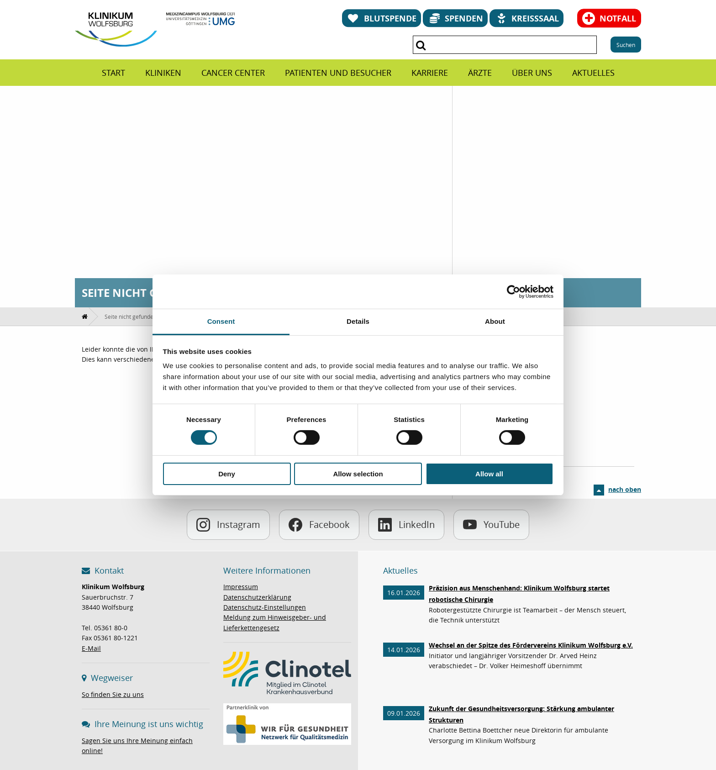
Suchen (625, 44)
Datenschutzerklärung (257, 597)
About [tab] (495, 321)
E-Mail (91, 648)
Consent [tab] (221, 321)
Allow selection (358, 474)
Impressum (240, 586)
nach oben (624, 489)
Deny (226, 474)
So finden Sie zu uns (113, 694)
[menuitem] (113, 72)
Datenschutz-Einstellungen (264, 607)
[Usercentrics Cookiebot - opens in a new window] (513, 291)
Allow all (489, 474)
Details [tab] (358, 321)
